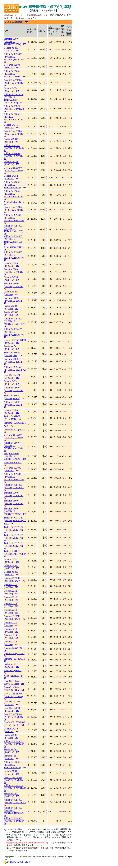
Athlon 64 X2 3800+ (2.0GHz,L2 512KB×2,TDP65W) (14, 57)
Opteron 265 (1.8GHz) (14, 648)
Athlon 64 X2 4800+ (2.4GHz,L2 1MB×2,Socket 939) (13, 228)
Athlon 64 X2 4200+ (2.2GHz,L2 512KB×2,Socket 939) (14, 321)
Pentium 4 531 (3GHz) (14, 429)
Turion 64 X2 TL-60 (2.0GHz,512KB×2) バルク (15, 520)
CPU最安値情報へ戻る (19, 862)
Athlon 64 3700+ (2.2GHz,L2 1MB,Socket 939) (12, 765)
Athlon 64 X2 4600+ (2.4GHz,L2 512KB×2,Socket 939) (14, 218)
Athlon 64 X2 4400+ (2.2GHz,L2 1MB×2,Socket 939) (13, 239)
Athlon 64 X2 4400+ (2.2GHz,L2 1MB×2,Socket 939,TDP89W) (13, 98)
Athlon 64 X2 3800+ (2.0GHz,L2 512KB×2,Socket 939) (14, 477)
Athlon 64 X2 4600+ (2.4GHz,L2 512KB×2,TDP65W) (14, 255)
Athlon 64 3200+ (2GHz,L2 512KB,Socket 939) (13, 117)
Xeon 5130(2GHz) (13, 462)
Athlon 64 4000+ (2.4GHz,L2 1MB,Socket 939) (12, 185)
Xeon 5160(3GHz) (13, 670)
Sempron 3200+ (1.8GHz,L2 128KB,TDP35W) (12, 42)
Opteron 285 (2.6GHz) (14, 653)
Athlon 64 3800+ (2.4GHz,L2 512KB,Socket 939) (13, 445)
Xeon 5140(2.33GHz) (14, 247)
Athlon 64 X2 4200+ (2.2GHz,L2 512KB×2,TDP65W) (14, 332)
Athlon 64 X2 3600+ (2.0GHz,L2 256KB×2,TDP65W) (14, 810)
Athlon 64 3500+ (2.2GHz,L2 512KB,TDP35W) (12, 74)
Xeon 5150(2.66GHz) (14, 202)
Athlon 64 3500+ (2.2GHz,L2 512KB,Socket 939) (13, 194)
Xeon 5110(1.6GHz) (13, 676)
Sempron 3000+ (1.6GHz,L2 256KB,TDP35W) (12, 456)
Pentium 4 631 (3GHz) (14, 659)
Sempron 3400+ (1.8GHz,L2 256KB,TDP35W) (12, 511)
